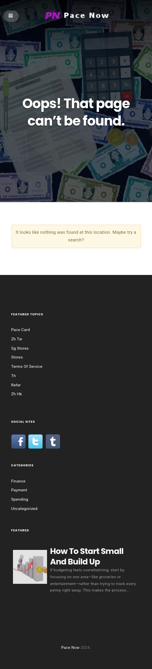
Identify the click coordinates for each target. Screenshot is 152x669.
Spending (19, 499)
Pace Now (70, 647)
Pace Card (20, 329)
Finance (18, 481)
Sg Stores (20, 348)
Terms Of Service (27, 366)
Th (13, 375)
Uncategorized (24, 508)
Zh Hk (16, 394)
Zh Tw (16, 339)
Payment (19, 490)
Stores (17, 357)
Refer (16, 385)
